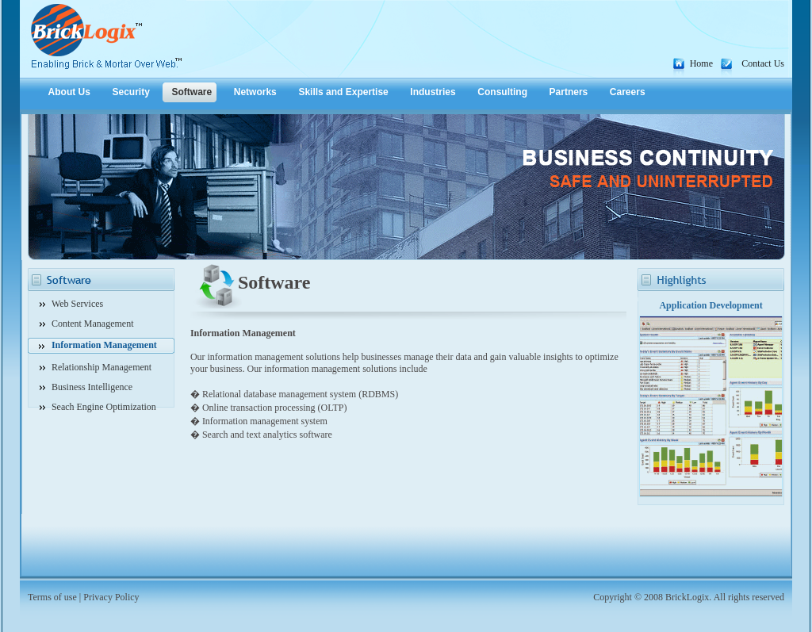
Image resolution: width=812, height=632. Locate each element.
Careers (627, 92)
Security (131, 92)
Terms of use (52, 597)
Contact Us (762, 63)
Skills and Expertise (343, 92)
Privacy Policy (111, 597)
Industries (432, 92)
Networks (255, 92)
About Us (69, 92)
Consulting (502, 92)
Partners (569, 92)
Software (191, 92)
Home (701, 63)
